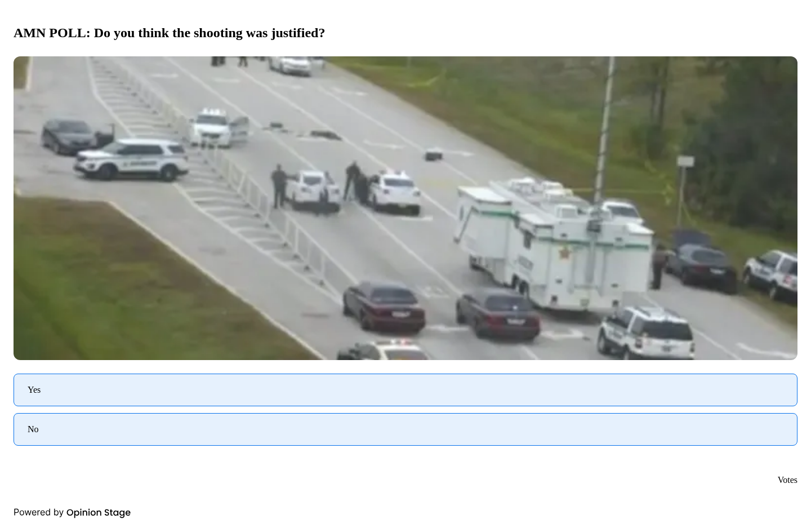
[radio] (405, 390)
